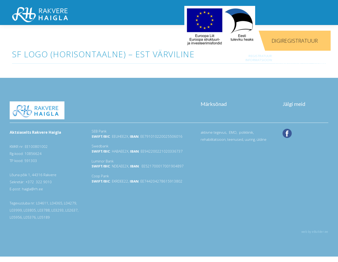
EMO (232, 132)
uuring (250, 139)
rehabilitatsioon (213, 139)
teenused (234, 139)
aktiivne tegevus (213, 132)
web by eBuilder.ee (314, 232)
